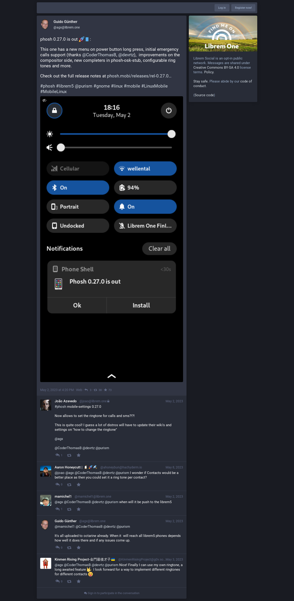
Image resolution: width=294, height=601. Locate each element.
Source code (204, 95)
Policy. (209, 72)
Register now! (243, 7)
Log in (222, 7)
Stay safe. (201, 81)
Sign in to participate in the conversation (111, 593)
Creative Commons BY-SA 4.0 (216, 67)
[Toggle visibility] (44, 100)
